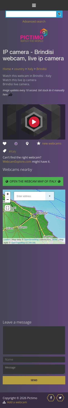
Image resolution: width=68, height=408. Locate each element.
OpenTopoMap (18, 242)
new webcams (51, 143)
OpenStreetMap (31, 239)
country (19, 69)
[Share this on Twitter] (60, 400)
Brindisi (41, 69)
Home (7, 69)
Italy (30, 69)
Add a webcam (17, 402)
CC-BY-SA (30, 242)
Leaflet (7, 239)
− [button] (8, 200)
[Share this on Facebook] (51, 400)
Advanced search (34, 21)
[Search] (34, 14)
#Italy (12, 151)
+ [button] (8, 194)
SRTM (54, 239)
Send (34, 380)
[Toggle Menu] (34, 5)
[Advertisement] (34, 282)
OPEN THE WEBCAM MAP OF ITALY (33, 181)
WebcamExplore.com (17, 162)
